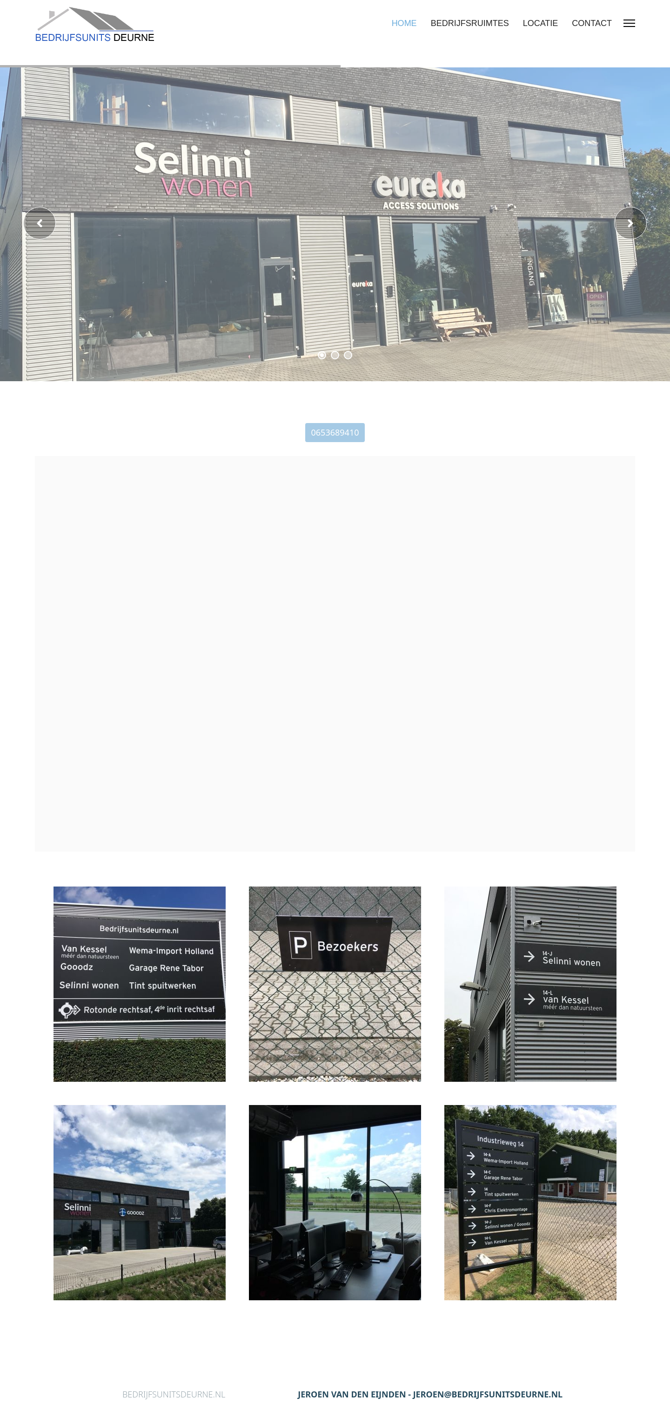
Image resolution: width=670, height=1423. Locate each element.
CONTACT (592, 23)
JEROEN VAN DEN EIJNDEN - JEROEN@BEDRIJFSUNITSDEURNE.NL (430, 1394)
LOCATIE (540, 23)
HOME (404, 23)
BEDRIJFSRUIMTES (470, 23)
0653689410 (335, 432)
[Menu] (629, 23)
